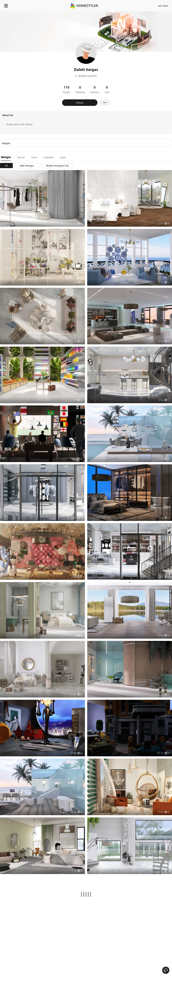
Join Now (163, 5)
